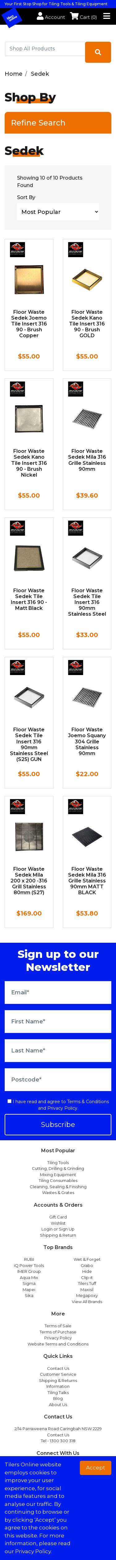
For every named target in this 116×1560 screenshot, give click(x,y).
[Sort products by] (58, 211)
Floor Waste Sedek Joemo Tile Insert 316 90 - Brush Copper (29, 324)
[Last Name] (58, 1050)
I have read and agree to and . (58, 1105)
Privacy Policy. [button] (33, 1551)
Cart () (83, 17)
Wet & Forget (87, 1259)
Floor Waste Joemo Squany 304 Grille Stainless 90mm (87, 741)
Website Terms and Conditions (58, 1343)
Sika (29, 1295)
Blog (58, 1398)
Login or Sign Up (58, 1228)
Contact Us (58, 1368)
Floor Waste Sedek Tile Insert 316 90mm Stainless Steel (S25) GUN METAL (29, 747)
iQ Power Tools (29, 1265)
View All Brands (87, 1301)
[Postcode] (58, 1079)
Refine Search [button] (38, 122)
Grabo (87, 1265)
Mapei (29, 1289)
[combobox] (45, 49)
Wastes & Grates (58, 1192)
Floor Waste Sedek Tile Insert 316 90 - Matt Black (29, 599)
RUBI (29, 1259)
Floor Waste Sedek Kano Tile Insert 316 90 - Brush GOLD (87, 324)
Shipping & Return (58, 1235)
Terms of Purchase (58, 1331)
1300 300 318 (62, 1440)
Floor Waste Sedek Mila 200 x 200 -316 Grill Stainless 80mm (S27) (29, 881)
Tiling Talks (58, 1392)
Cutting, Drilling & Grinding (58, 1168)
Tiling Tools (58, 1162)
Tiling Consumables (58, 1180)
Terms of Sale (58, 1325)
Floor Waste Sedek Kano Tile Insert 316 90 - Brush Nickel (29, 463)
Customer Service (58, 1374)
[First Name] (58, 1021)
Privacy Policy (62, 1108)
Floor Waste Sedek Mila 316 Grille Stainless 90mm (87, 460)
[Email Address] (58, 992)
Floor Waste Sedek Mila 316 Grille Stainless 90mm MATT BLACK (87, 881)
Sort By (26, 197)
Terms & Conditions (88, 1101)
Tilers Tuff (87, 1283)
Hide (87, 1271)
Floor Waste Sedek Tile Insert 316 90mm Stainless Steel (87, 602)
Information (58, 1386)
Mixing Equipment (58, 1174)
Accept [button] (95, 1467)
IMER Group (29, 1271)
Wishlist (58, 1223)
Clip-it (87, 1277)
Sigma (29, 1283)
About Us (58, 1404)
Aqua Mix (29, 1277)
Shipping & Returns (58, 1380)
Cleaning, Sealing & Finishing (58, 1186)
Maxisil (86, 1289)
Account (51, 17)
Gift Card (58, 1216)
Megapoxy (87, 1295)
